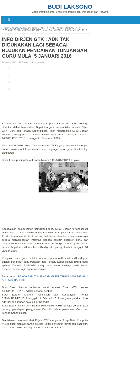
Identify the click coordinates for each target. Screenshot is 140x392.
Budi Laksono (70, 6)
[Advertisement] (45, 95)
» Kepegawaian (37, 62)
